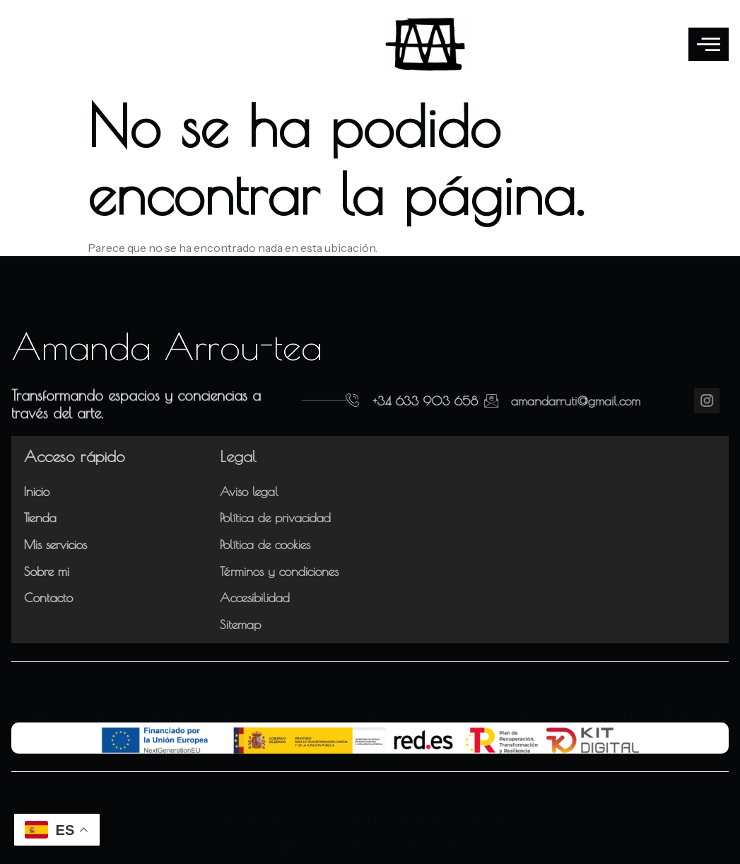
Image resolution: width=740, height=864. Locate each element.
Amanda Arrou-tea (166, 346)
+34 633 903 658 (397, 400)
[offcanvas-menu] (708, 44)
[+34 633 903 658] (324, 400)
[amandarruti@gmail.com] (448, 400)
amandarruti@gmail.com (532, 400)
